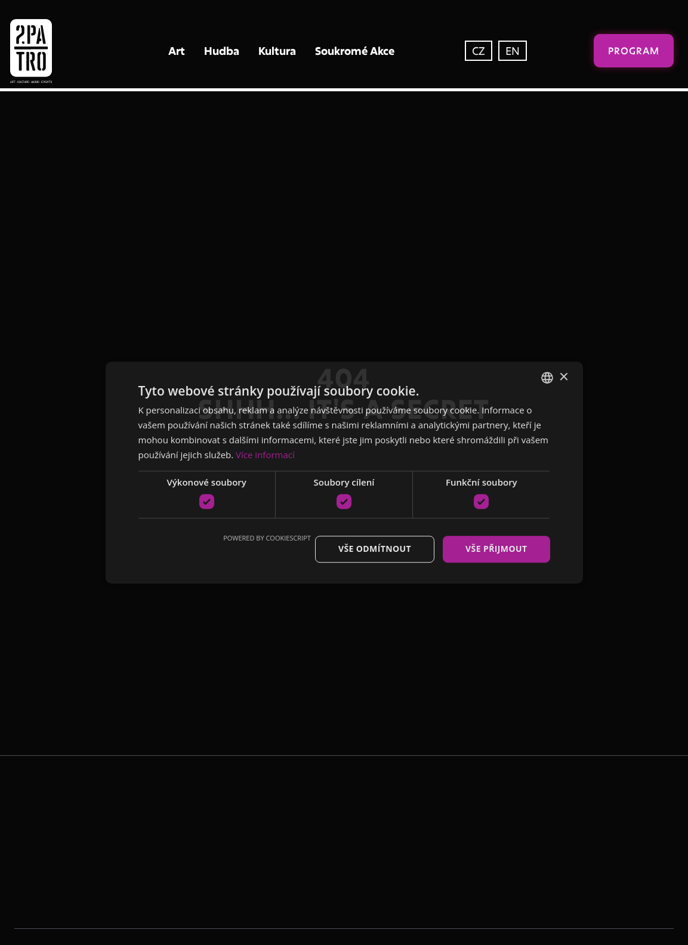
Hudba (221, 51)
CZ (478, 51)
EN (512, 51)
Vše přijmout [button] (496, 548)
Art (176, 51)
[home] (56, 51)
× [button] (563, 377)
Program (633, 50)
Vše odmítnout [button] (374, 548)
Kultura (277, 51)
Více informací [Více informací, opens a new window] (265, 455)
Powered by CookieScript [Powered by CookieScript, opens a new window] (267, 537)
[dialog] (344, 472)
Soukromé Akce (354, 51)
